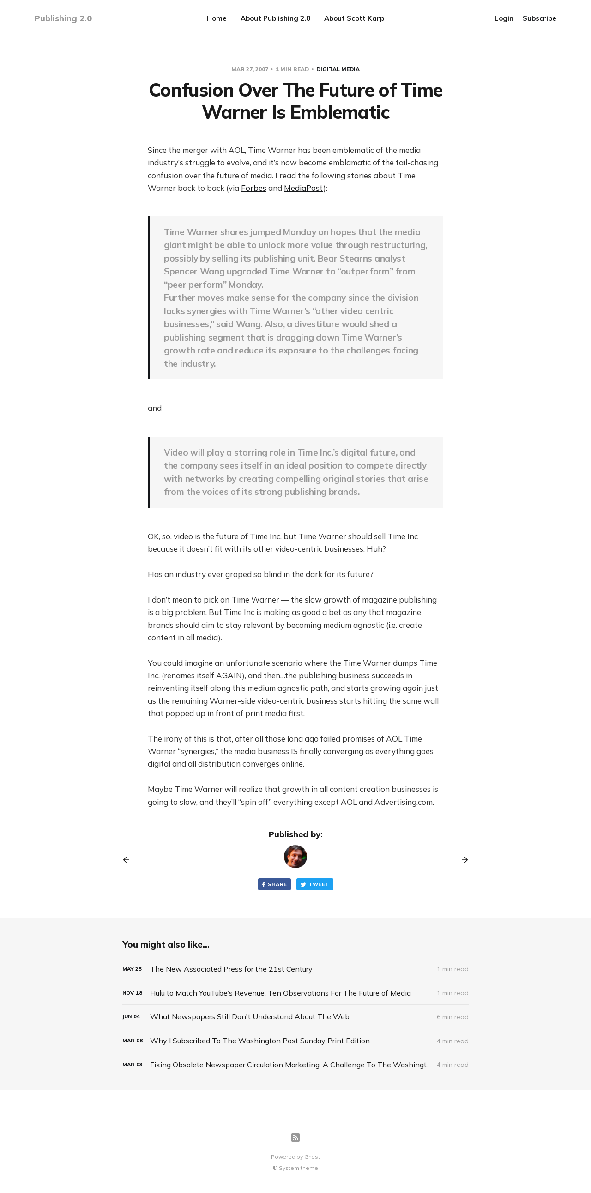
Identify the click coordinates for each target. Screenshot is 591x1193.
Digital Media (338, 69)
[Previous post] (129, 860)
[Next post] (462, 860)
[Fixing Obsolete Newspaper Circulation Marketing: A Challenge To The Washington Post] (295, 1065)
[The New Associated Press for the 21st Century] (295, 969)
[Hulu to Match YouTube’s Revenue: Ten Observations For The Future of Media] (295, 993)
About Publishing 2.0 (275, 18)
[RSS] (295, 1137)
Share (273, 884)
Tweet (315, 884)
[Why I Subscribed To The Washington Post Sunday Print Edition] (295, 1041)
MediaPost (303, 188)
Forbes (253, 188)
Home (217, 18)
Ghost (312, 1156)
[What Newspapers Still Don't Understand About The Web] (295, 1017)
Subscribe (539, 18)
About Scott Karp (354, 18)
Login (504, 18)
